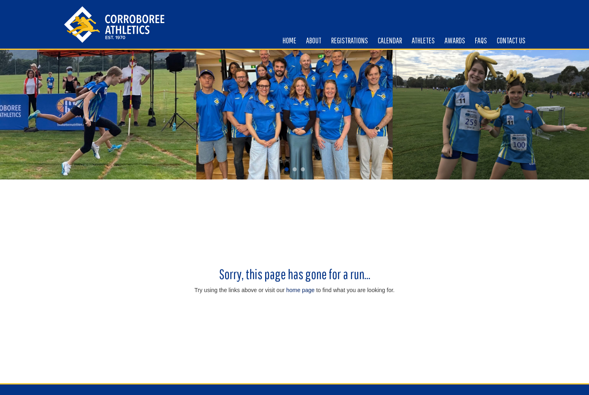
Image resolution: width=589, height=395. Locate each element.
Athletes (423, 40)
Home (289, 40)
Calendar (390, 40)
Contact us (511, 40)
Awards (454, 40)
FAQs (481, 40)
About (313, 40)
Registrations (349, 40)
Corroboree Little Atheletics (114, 24)
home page (300, 290)
